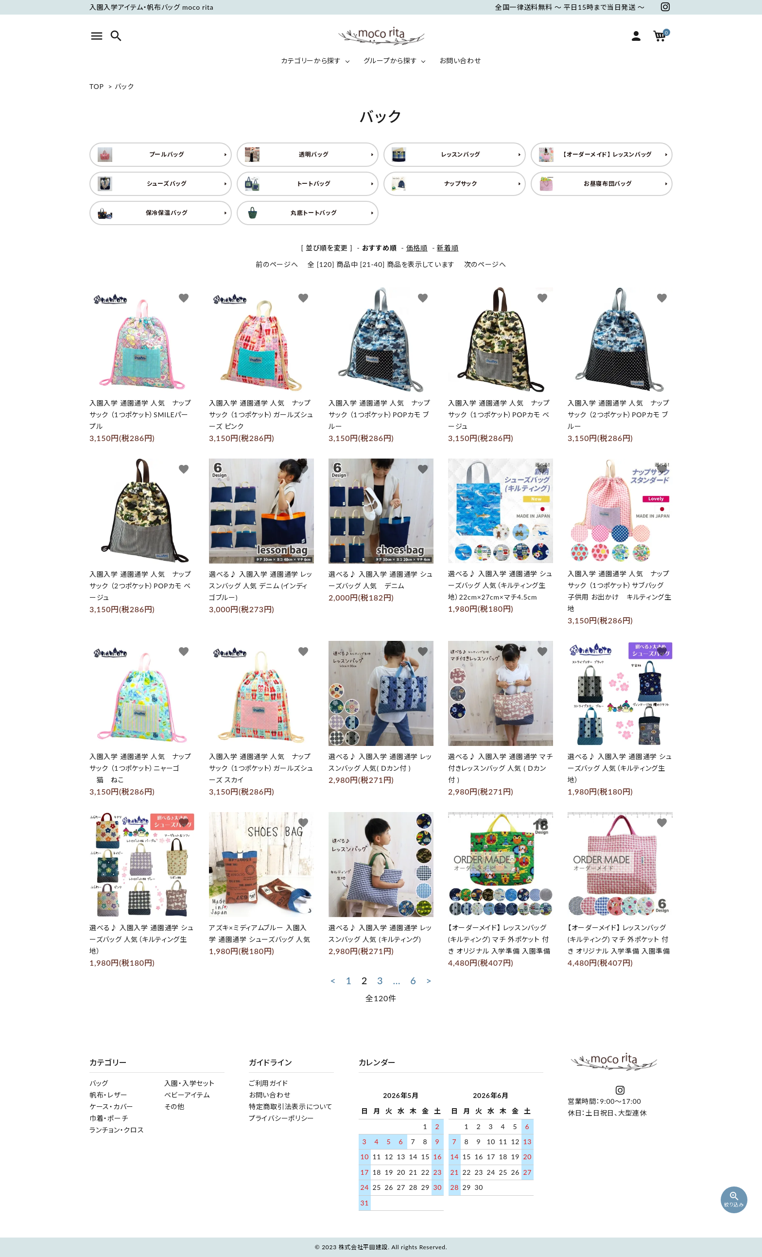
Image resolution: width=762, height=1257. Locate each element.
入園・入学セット (189, 1083)
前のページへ (277, 264)
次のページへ (485, 264)
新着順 (447, 248)
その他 (174, 1106)
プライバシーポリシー (281, 1118)
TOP (96, 86)
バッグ (98, 1083)
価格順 (417, 248)
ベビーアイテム (187, 1095)
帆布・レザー (108, 1095)
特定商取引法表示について (290, 1106)
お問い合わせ (269, 1095)
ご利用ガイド (268, 1083)
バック (124, 86)
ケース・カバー (111, 1106)
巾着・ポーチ (108, 1118)
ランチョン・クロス (116, 1130)
